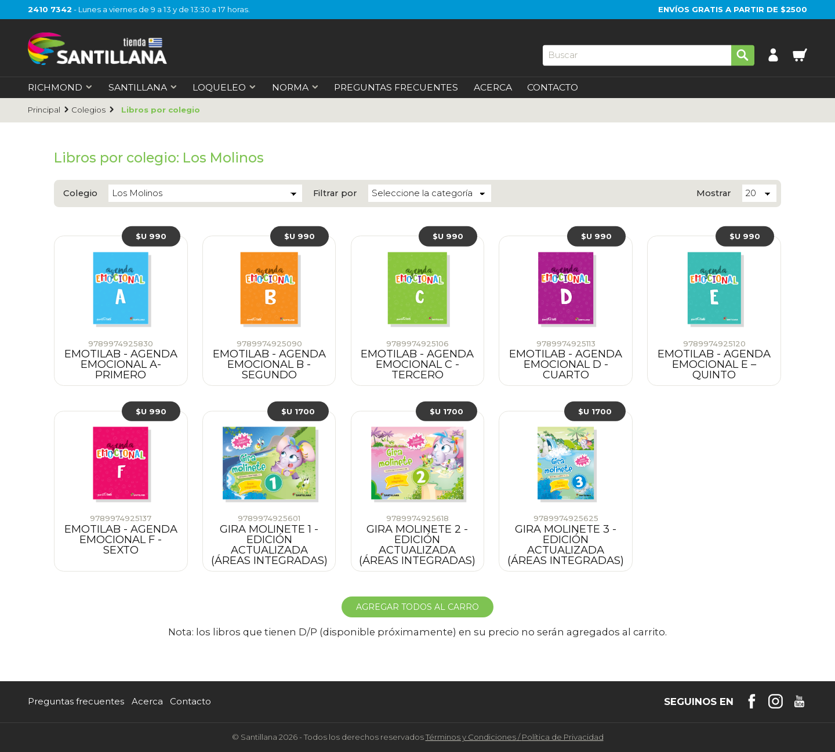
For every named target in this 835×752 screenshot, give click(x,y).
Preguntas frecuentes (76, 701)
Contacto (552, 87)
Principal (44, 110)
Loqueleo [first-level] (224, 87)
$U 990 (151, 236)
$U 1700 (298, 410)
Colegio (80, 193)
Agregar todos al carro (417, 607)
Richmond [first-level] (60, 87)
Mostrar (713, 193)
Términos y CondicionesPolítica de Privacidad (515, 737)
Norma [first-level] (295, 87)
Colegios (88, 110)
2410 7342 (50, 9)
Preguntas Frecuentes (396, 87)
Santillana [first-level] (142, 87)
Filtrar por (335, 193)
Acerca (493, 87)
